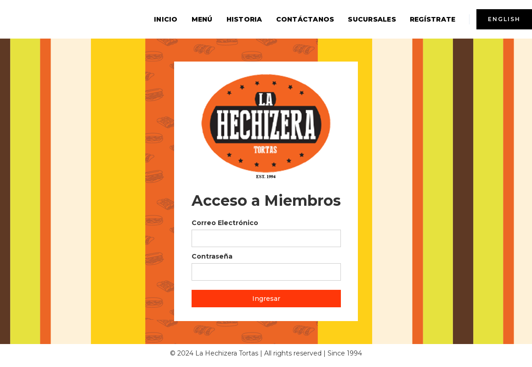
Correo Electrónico (225, 223)
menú (202, 19)
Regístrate (433, 19)
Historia (244, 19)
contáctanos (305, 19)
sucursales (372, 19)
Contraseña (212, 256)
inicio (166, 19)
